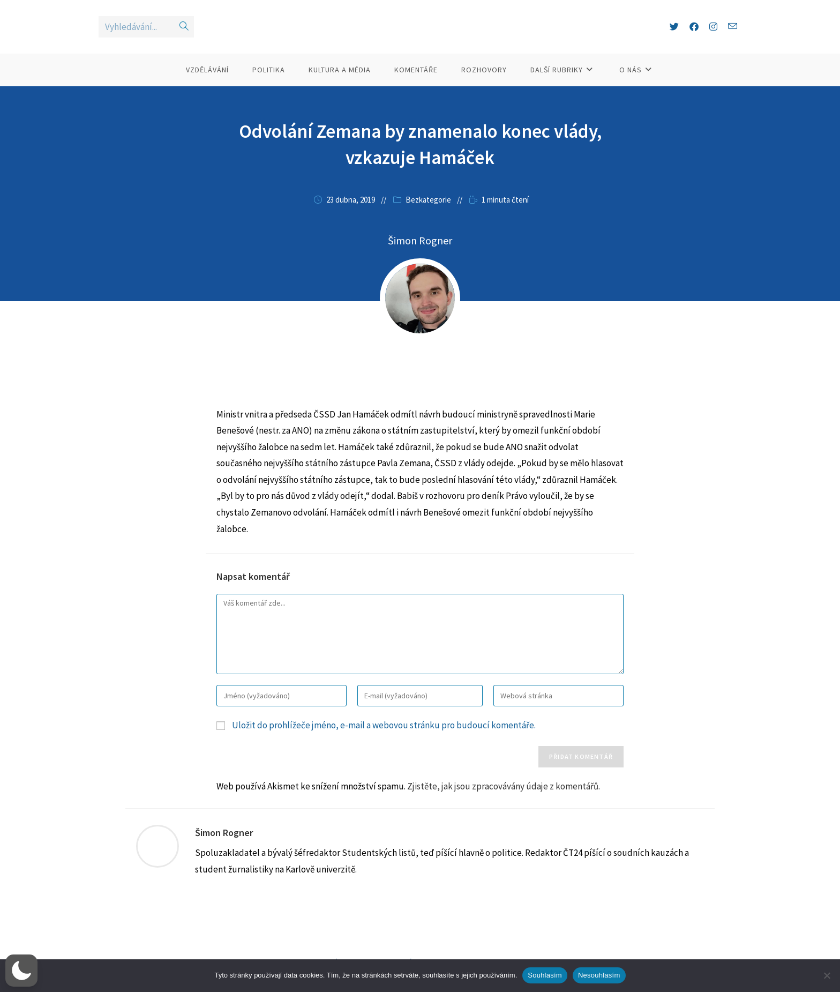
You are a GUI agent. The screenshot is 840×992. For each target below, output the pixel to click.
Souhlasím (545, 975)
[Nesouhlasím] (826, 975)
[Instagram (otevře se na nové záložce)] (713, 36)
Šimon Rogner (224, 852)
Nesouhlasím (599, 975)
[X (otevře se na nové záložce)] (674, 36)
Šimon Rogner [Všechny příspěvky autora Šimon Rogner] (420, 259)
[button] (21, 970)
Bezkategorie (428, 219)
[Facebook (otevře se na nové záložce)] (694, 36)
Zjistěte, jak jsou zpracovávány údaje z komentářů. (503, 805)
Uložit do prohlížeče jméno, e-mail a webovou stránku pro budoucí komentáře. (384, 744)
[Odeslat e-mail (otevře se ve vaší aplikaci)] (732, 36)
